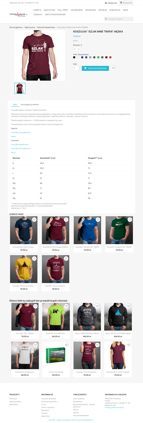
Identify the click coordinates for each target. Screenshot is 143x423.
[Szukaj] (119, 19)
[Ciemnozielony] (94, 57)
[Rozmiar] (77, 49)
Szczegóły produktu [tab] (30, 104)
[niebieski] (86, 57)
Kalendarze (77, 10)
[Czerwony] (110, 57)
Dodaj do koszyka (95, 68)
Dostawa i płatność (48, 399)
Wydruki (102, 10)
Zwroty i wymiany (47, 407)
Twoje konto (79, 394)
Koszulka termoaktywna (20, 132)
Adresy (76, 410)
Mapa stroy (45, 416)
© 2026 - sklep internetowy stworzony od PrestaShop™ (71, 420)
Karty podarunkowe (55, 14)
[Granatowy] (82, 57)
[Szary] (90, 57)
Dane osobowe (79, 399)
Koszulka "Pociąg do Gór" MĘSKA (119, 247)
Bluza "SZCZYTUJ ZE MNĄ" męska (118, 333)
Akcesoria (90, 10)
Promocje (13, 399)
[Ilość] (76, 68)
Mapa (125, 10)
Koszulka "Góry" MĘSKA (25, 333)
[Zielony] (98, 57)
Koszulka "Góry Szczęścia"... (55, 286)
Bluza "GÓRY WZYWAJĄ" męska (87, 333)
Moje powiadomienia (81, 415)
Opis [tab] (15, 104)
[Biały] (78, 57)
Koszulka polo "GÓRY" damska (118, 372)
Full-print (63, 10)
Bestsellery (13, 404)
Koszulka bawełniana (19, 144)
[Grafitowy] (102, 57)
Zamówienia (77, 401)
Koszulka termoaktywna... (56, 333)
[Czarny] (74, 57)
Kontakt (44, 413)
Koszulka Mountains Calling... (24, 247)
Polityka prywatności (49, 401)
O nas (43, 404)
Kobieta (37, 10)
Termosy (38, 14)
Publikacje (114, 10)
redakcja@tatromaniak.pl (114, 407)
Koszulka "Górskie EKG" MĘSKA (87, 247)
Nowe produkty (15, 401)
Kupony (76, 413)
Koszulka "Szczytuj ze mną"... (24, 286)
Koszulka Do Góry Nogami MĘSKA (55, 247)
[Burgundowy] (106, 57)
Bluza (13, 136)
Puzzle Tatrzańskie (56, 372)
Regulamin (45, 410)
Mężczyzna (49, 10)
